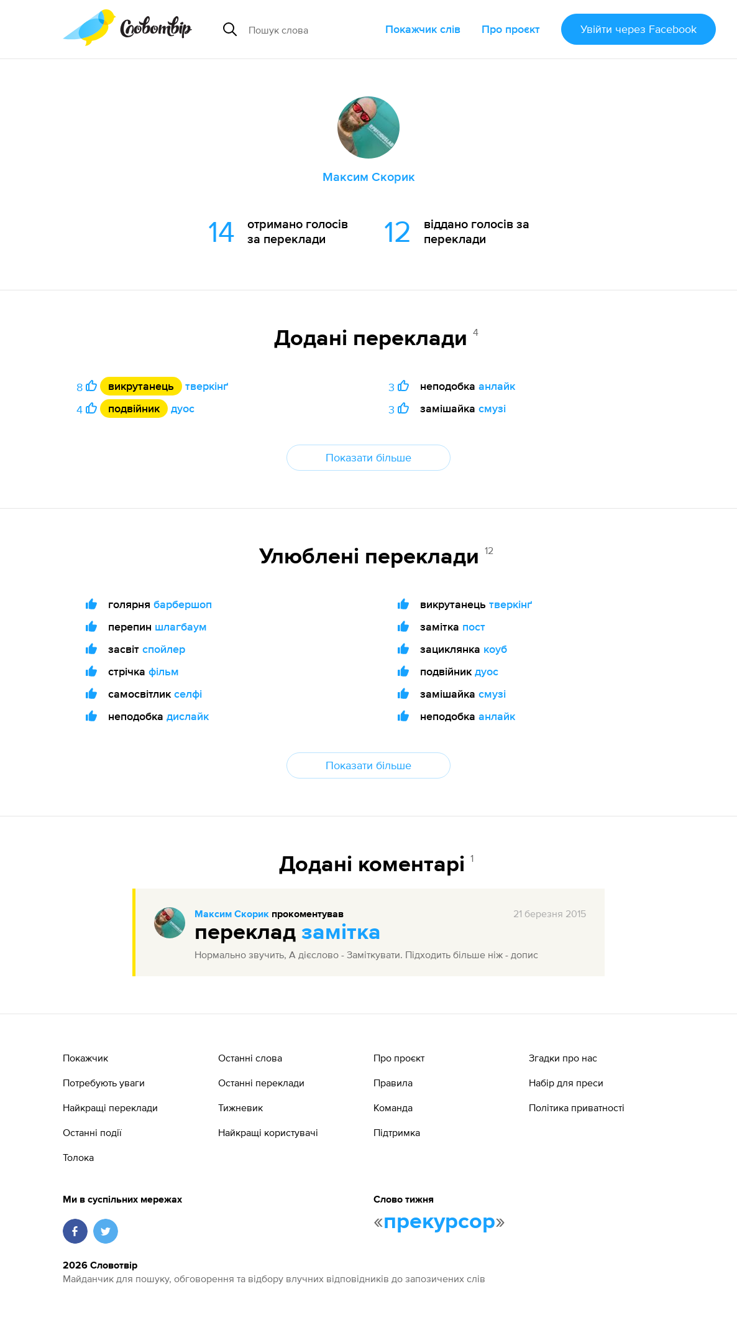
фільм (164, 671)
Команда (393, 1107)
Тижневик (240, 1107)
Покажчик (85, 1057)
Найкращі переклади (110, 1107)
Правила (393, 1082)
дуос (183, 408)
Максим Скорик (232, 915)
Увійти (638, 28)
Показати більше (368, 457)
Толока (78, 1157)
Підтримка (396, 1132)
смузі (492, 408)
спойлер (163, 648)
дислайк (188, 716)
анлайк (496, 385)
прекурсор (439, 1222)
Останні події (92, 1132)
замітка (341, 933)
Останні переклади (261, 1082)
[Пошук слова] (312, 29)
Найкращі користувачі (268, 1132)
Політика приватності (577, 1107)
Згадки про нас (563, 1057)
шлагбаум (181, 626)
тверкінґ (206, 385)
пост (473, 626)
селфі (188, 693)
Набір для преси (566, 1082)
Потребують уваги (104, 1082)
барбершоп (182, 604)
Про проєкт (511, 28)
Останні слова (250, 1057)
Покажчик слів (422, 28)
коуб (495, 648)
